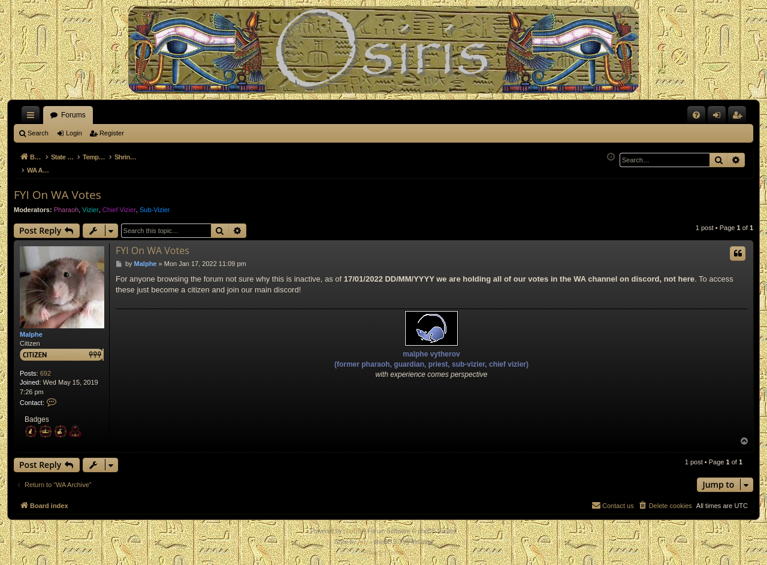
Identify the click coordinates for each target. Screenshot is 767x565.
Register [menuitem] (739, 117)
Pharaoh (66, 203)
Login (74, 133)
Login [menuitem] (719, 117)
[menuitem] (696, 115)
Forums (73, 115)
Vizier (90, 203)
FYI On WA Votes (57, 188)
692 (45, 366)
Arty (363, 535)
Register (111, 133)
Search (38, 133)
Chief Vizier (119, 203)
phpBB (352, 524)
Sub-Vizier (155, 203)
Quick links (33, 117)
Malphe (31, 327)
